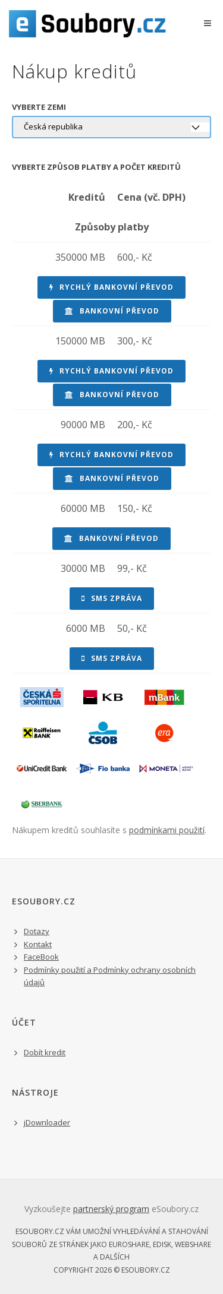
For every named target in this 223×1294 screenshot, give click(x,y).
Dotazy (36, 931)
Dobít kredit (44, 1052)
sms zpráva (111, 598)
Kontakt (38, 944)
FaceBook (41, 956)
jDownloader (47, 1122)
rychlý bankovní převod (111, 287)
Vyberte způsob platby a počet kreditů (96, 167)
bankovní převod (112, 311)
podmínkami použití (167, 830)
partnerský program (111, 1208)
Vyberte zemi (39, 107)
